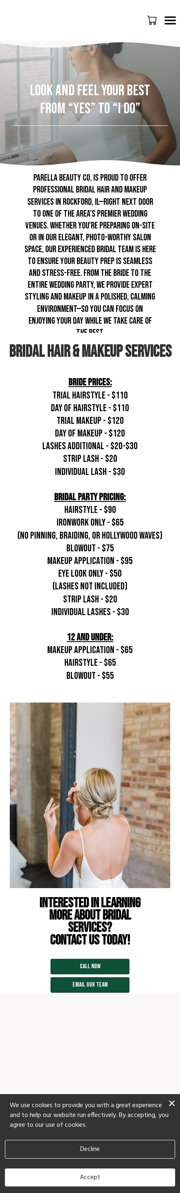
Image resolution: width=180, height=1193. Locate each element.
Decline (90, 1149)
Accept (90, 1177)
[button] (152, 20)
